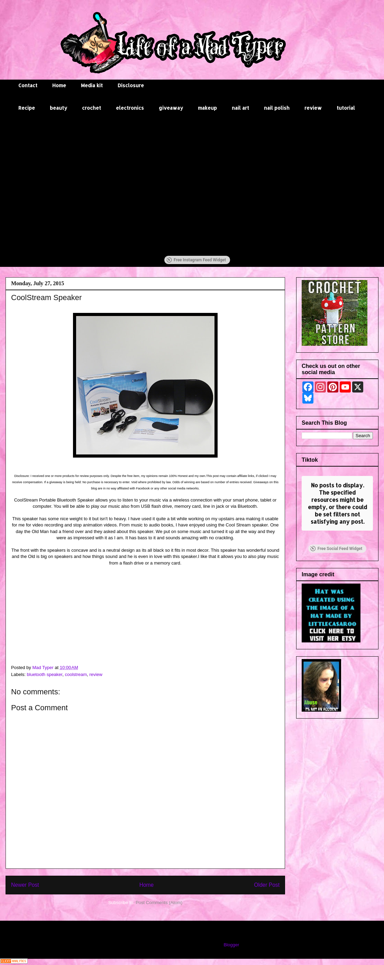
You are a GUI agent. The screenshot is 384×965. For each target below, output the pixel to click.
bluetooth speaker (45, 674)
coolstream (76, 674)
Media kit (92, 85)
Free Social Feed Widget (336, 508)
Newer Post (25, 885)
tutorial (346, 108)
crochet (91, 108)
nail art (240, 108)
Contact (27, 85)
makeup (207, 108)
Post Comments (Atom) (159, 902)
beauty (58, 108)
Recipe (26, 108)
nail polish (277, 108)
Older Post (267, 885)
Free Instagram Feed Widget (196, 260)
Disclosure (131, 85)
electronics (130, 108)
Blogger (231, 944)
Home (59, 85)
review (313, 108)
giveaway (171, 108)
